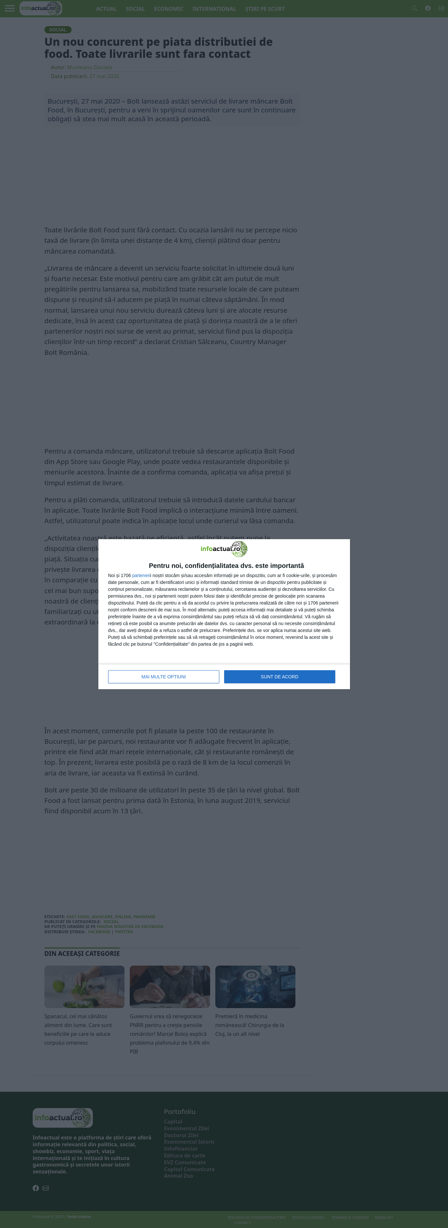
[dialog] (224, 614)
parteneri (141, 575)
